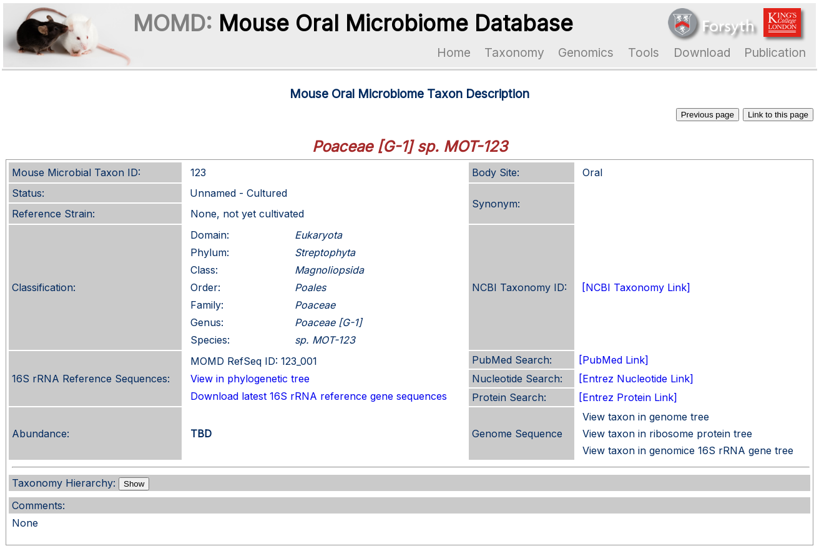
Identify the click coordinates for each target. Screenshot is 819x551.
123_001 (299, 361)
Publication (775, 52)
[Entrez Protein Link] (628, 397)
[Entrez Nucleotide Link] (636, 378)
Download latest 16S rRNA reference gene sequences (318, 396)
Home (454, 52)
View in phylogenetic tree (250, 378)
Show (134, 484)
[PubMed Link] (614, 360)
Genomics (586, 52)
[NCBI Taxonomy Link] (636, 287)
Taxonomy (514, 52)
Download (702, 52)
